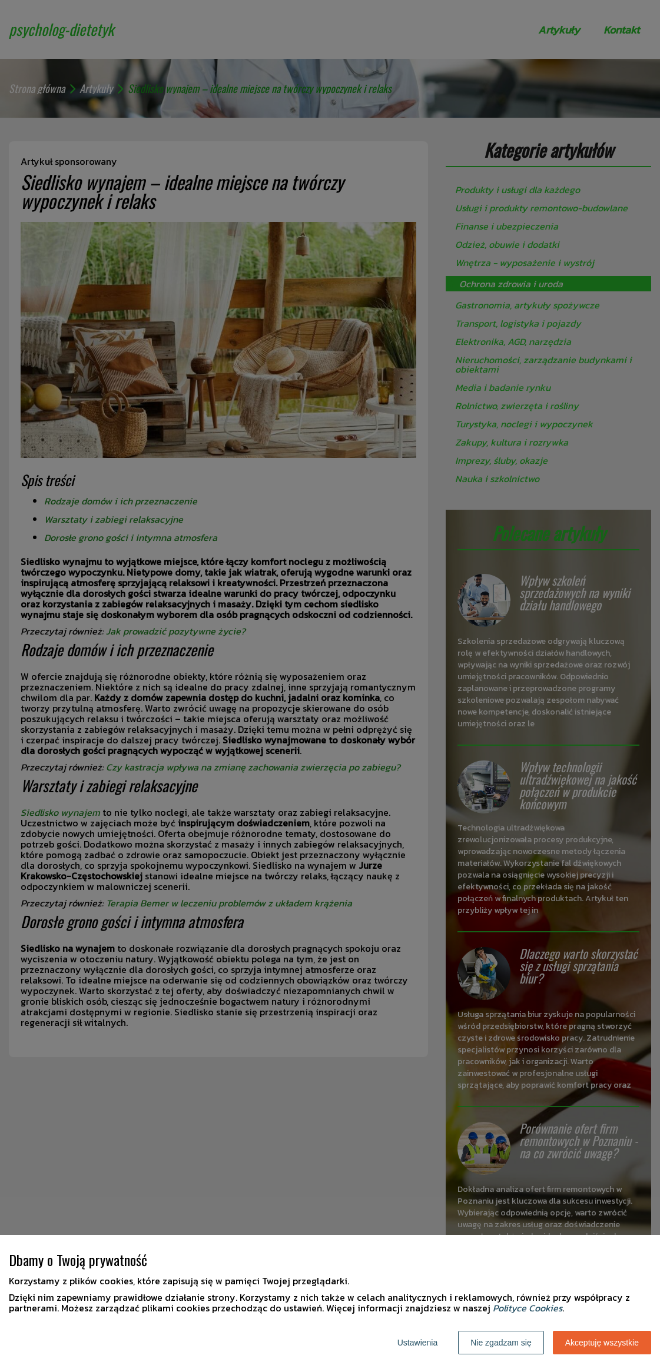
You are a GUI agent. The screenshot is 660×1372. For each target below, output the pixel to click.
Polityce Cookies (527, 1308)
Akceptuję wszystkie (602, 1342)
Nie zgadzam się (501, 1342)
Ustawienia (417, 1342)
